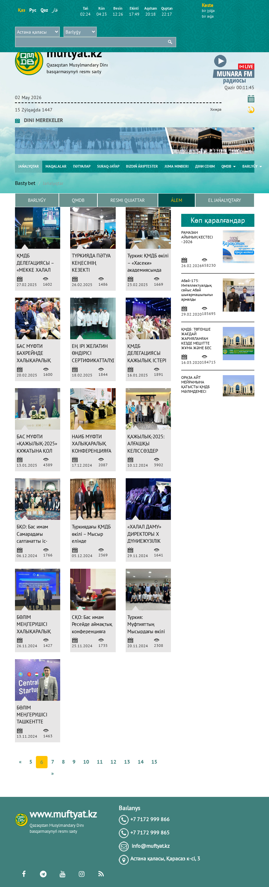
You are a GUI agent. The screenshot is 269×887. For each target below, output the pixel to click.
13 (127, 761)
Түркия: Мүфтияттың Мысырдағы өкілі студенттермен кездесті (146, 631)
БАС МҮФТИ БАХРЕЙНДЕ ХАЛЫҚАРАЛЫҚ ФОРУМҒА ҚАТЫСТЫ (34, 360)
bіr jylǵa (208, 10)
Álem (176, 200)
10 (86, 761)
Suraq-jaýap (108, 166)
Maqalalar (56, 166)
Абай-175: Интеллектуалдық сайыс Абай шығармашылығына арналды (198, 290)
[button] (233, 56)
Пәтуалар (81, 166)
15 (154, 761)
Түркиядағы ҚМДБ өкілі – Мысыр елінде (91, 533)
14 (141, 761)
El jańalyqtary (224, 200)
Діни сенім (205, 166)
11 (100, 761)
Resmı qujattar (127, 200)
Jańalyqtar (28, 166)
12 (113, 761)
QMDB (228, 166)
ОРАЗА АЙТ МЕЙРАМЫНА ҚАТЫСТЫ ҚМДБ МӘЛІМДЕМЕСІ (195, 384)
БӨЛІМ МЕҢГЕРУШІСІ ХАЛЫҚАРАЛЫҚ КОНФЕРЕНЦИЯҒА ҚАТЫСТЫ (36, 631)
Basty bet (25, 183)
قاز (55, 10)
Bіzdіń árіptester (142, 166)
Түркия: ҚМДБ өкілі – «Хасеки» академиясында (148, 262)
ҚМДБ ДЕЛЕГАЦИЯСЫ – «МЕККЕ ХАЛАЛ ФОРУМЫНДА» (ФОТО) (35, 269)
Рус (32, 10)
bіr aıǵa (207, 16)
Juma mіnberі (177, 166)
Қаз (21, 10)
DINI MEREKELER (39, 120)
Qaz (44, 10)
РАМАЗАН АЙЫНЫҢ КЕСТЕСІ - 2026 (197, 237)
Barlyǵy (252, 166)
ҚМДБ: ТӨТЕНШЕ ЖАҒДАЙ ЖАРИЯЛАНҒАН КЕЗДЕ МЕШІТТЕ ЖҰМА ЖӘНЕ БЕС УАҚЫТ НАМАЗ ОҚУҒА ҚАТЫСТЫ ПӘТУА (196, 345)
